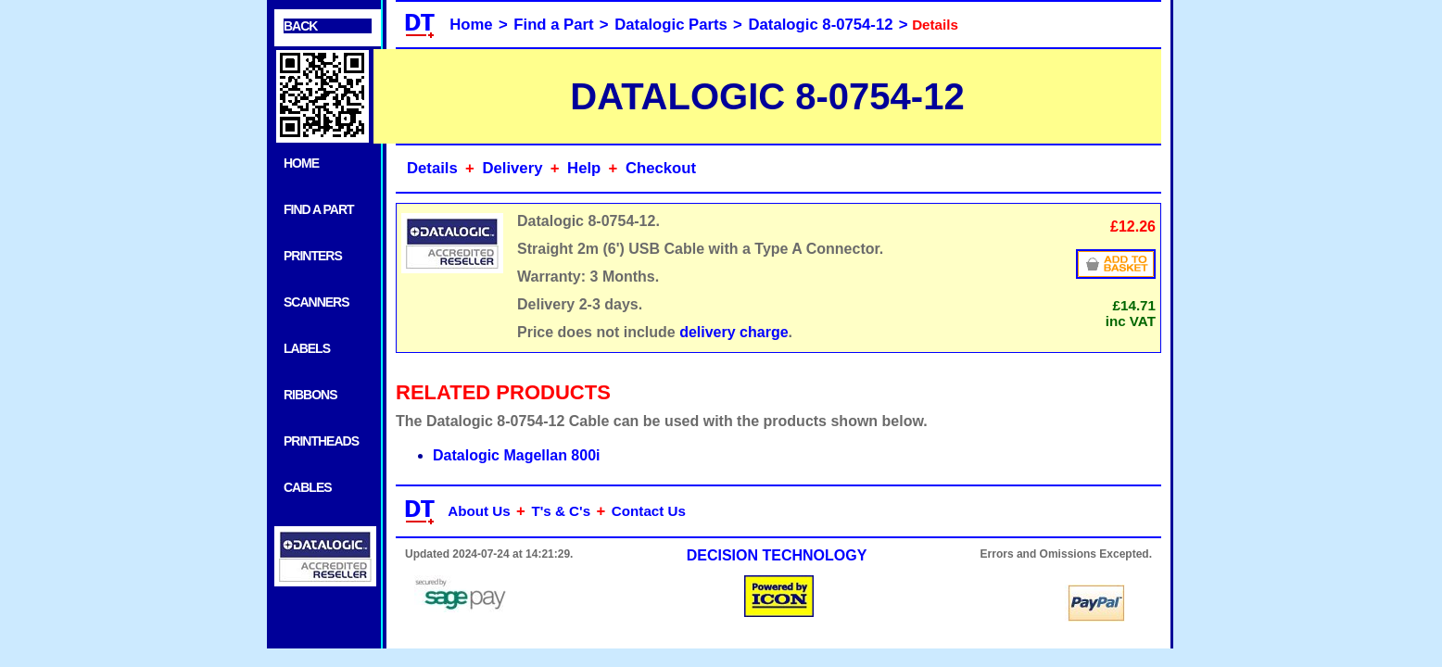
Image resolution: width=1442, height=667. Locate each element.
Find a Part (553, 24)
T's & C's (560, 511)
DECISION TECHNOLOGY (777, 555)
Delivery (512, 168)
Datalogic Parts (670, 24)
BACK (300, 26)
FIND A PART (319, 209)
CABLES (308, 487)
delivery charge (733, 332)
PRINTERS (313, 255)
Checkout (661, 168)
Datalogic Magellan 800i (517, 455)
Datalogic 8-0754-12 (821, 24)
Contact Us (649, 511)
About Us (479, 511)
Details (432, 168)
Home (470, 24)
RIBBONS (310, 394)
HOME (301, 163)
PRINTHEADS (321, 441)
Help (584, 168)
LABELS (307, 348)
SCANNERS (316, 302)
